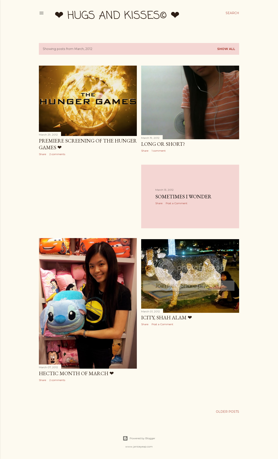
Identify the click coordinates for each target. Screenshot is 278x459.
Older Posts (227, 412)
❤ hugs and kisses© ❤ (117, 16)
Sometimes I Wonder (183, 196)
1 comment (159, 150)
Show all (226, 49)
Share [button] (42, 154)
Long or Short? (163, 144)
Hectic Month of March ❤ (76, 373)
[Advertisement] (88, 197)
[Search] (232, 13)
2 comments (57, 154)
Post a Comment (176, 203)
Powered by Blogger (139, 438)
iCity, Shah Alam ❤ (166, 317)
